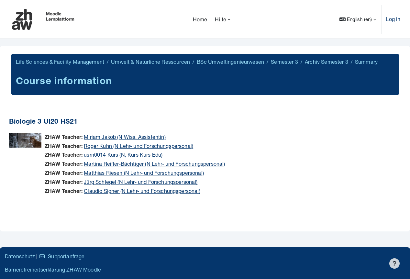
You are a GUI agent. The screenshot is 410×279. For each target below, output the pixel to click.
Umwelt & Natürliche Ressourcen (150, 62)
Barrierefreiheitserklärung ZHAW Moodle (53, 269)
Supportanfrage (61, 256)
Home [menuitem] (200, 19)
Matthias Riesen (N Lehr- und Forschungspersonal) (144, 173)
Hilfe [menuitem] (220, 19)
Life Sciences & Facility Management (60, 62)
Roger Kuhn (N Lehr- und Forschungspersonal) (138, 146)
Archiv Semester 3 (326, 62)
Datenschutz (20, 256)
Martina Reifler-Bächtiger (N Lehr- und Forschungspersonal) (154, 164)
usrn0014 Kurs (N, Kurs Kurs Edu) (123, 154)
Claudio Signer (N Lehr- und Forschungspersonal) (142, 191)
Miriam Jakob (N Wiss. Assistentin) (124, 137)
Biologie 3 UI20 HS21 (43, 122)
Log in (393, 19)
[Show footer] (394, 263)
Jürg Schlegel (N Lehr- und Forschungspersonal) (140, 182)
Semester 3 (284, 62)
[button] (358, 19)
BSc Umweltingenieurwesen (230, 62)
